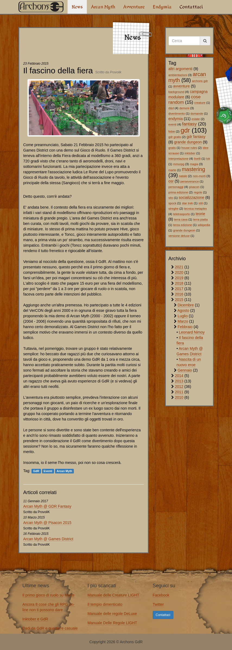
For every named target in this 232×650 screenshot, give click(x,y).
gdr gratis (175, 137)
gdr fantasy (196, 136)
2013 (179, 381)
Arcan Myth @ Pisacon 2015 (47, 522)
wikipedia (204, 225)
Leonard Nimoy (192, 332)
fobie (172, 131)
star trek (187, 203)
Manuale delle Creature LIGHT (113, 595)
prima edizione (178, 192)
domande (196, 113)
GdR (36, 471)
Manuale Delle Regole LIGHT (112, 623)
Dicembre (185, 305)
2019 (179, 278)
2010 (179, 397)
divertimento (177, 113)
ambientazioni (178, 75)
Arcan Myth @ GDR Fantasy (47, 506)
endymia (176, 119)
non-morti (199, 176)
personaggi (176, 187)
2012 (179, 386)
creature (199, 102)
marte (172, 170)
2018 (179, 283)
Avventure (134, 7)
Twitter (158, 604)
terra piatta (200, 219)
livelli (197, 158)
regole (198, 192)
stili (201, 203)
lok (208, 158)
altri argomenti (181, 69)
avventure (181, 86)
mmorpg (178, 164)
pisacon (194, 187)
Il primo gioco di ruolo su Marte (48, 595)
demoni (184, 108)
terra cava (181, 219)
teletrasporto (181, 214)
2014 (179, 375)
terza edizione (182, 225)
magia (194, 164)
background (176, 91)
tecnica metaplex (195, 208)
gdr (185, 130)
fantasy (189, 124)
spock (172, 203)
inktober (190, 153)
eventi (173, 124)
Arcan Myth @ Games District (48, 539)
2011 (179, 392)
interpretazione (179, 158)
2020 (179, 272)
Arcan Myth (103, 7)
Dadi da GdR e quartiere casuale (50, 628)
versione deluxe (179, 235)
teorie (200, 214)
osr (171, 181)
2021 (179, 267)
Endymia (162, 7)
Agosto (183, 310)
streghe (174, 208)
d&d (171, 108)
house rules (189, 147)
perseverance (189, 181)
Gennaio (184, 370)
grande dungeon (188, 142)
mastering (193, 169)
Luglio (182, 316)
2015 (179, 299)
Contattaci (191, 7)
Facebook (161, 595)
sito (171, 197)
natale (183, 176)
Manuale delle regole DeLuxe (112, 613)
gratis (172, 147)
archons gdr (200, 81)
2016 (179, 294)
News (77, 7)
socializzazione (191, 197)
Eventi (48, 471)
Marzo (182, 321)
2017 (179, 289)
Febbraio (184, 327)
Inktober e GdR (35, 619)
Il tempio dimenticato (105, 604)
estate (196, 119)
